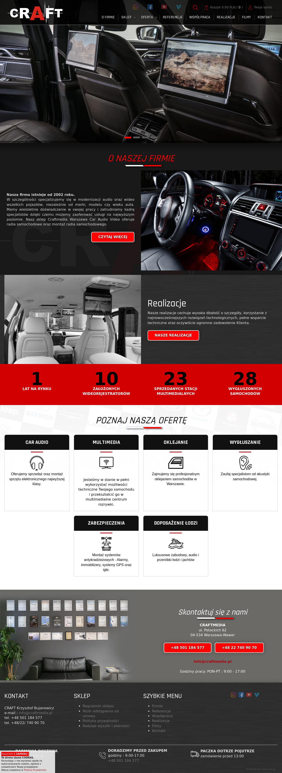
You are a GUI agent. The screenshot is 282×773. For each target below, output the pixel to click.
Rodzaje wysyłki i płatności (106, 726)
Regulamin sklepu (98, 706)
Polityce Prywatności (35, 770)
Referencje (173, 17)
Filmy (156, 726)
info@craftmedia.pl (213, 661)
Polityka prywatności (101, 721)
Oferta (147, 17)
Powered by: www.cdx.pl (260, 769)
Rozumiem (15, 754)
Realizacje (226, 17)
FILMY (246, 17)
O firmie (108, 17)
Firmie (157, 706)
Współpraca (199, 17)
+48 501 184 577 (124, 760)
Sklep (126, 17)
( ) (226, 7)
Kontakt (265, 17)
